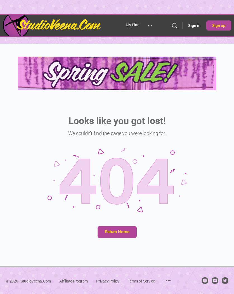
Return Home (117, 231)
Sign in (194, 25)
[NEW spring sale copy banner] (117, 73)
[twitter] (225, 280)
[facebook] (205, 280)
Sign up (218, 25)
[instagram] (215, 280)
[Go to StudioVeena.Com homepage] (52, 25)
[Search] (174, 25)
